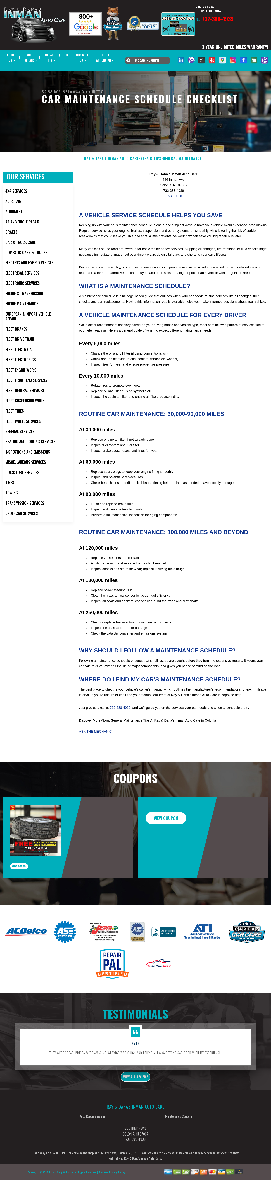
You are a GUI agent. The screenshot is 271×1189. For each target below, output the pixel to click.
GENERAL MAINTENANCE (182, 176)
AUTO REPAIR (29, 57)
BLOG (66, 55)
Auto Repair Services (92, 1142)
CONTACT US (82, 57)
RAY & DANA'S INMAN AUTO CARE (111, 176)
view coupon (30, 887)
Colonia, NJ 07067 (92, 91)
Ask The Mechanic (95, 749)
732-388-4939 (51, 91)
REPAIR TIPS (50, 57)
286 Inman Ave (71, 91)
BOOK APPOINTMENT (105, 57)
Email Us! (173, 214)
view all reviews (135, 1102)
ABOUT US (11, 57)
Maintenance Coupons (178, 1142)
